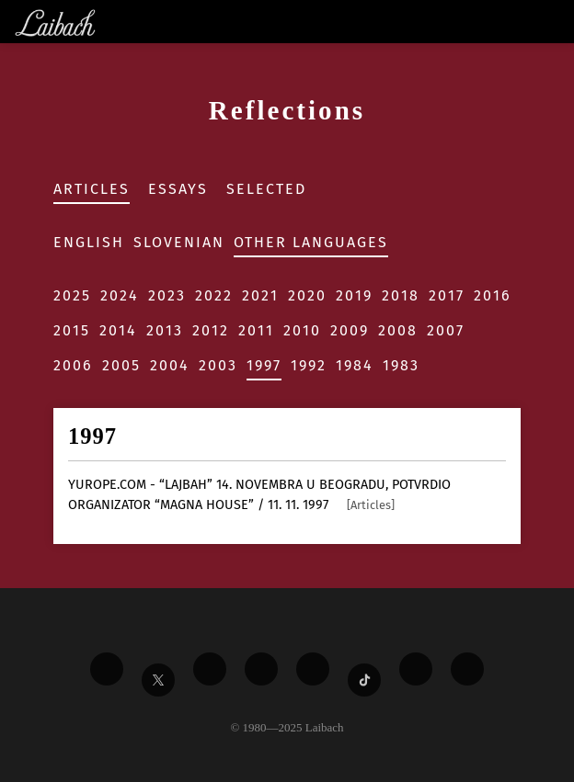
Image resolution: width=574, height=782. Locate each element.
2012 (210, 330)
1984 (354, 365)
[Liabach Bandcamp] (467, 669)
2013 (164, 330)
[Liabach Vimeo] (209, 669)
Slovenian (178, 242)
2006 (73, 365)
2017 (447, 295)
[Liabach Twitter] (158, 680)
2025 (72, 295)
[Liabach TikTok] (364, 680)
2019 (354, 295)
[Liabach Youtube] (261, 669)
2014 (118, 330)
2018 (400, 295)
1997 (264, 365)
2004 (169, 365)
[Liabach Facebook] (106, 669)
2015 (71, 330)
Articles (91, 189)
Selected (266, 189)
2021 (260, 295)
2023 (167, 295)
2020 (307, 295)
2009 (349, 330)
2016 (492, 295)
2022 (214, 295)
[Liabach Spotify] (415, 669)
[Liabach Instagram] (312, 669)
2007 (446, 330)
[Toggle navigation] (558, 21)
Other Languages (311, 242)
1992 (309, 365)
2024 (119, 295)
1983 (401, 365)
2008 (398, 330)
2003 (218, 365)
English (88, 242)
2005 (121, 365)
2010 (302, 330)
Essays (178, 189)
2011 (256, 330)
